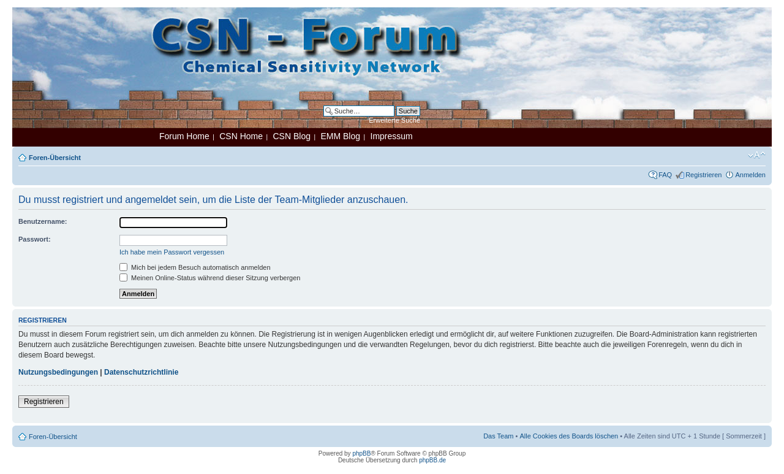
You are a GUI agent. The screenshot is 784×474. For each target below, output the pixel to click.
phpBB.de (432, 460)
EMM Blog (340, 136)
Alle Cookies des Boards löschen (568, 436)
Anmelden (750, 174)
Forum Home (184, 136)
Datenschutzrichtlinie (141, 372)
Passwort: (34, 239)
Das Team (498, 436)
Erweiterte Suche (394, 120)
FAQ (665, 174)
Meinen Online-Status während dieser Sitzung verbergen (209, 277)
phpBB (361, 453)
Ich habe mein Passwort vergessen (171, 252)
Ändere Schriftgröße (757, 155)
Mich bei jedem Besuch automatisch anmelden (195, 267)
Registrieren (703, 174)
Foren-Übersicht (55, 157)
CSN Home (241, 136)
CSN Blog (291, 136)
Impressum (392, 136)
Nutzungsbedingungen (58, 372)
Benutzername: (42, 221)
